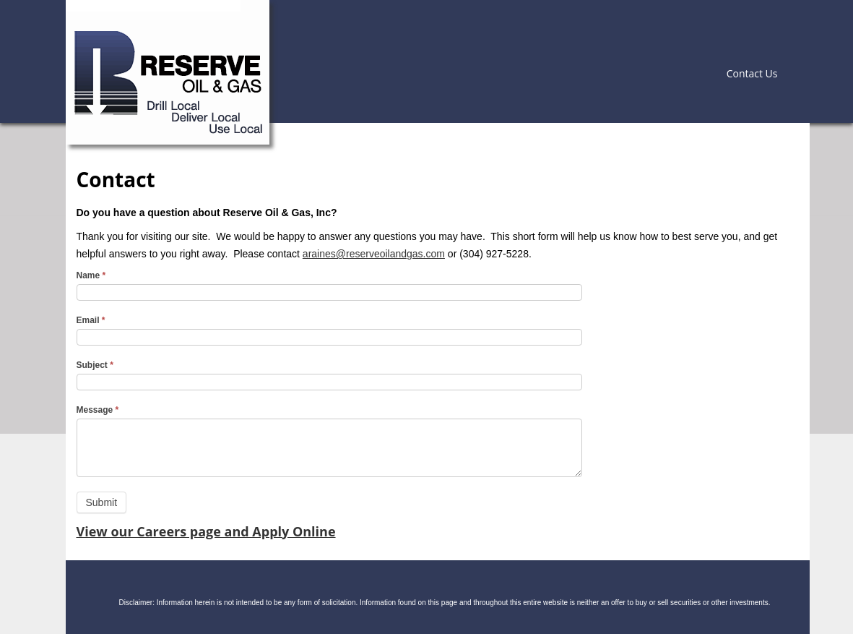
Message (98, 410)
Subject (95, 365)
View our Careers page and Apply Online (206, 531)
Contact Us (752, 73)
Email (91, 320)
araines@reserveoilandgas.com (374, 254)
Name (91, 275)
